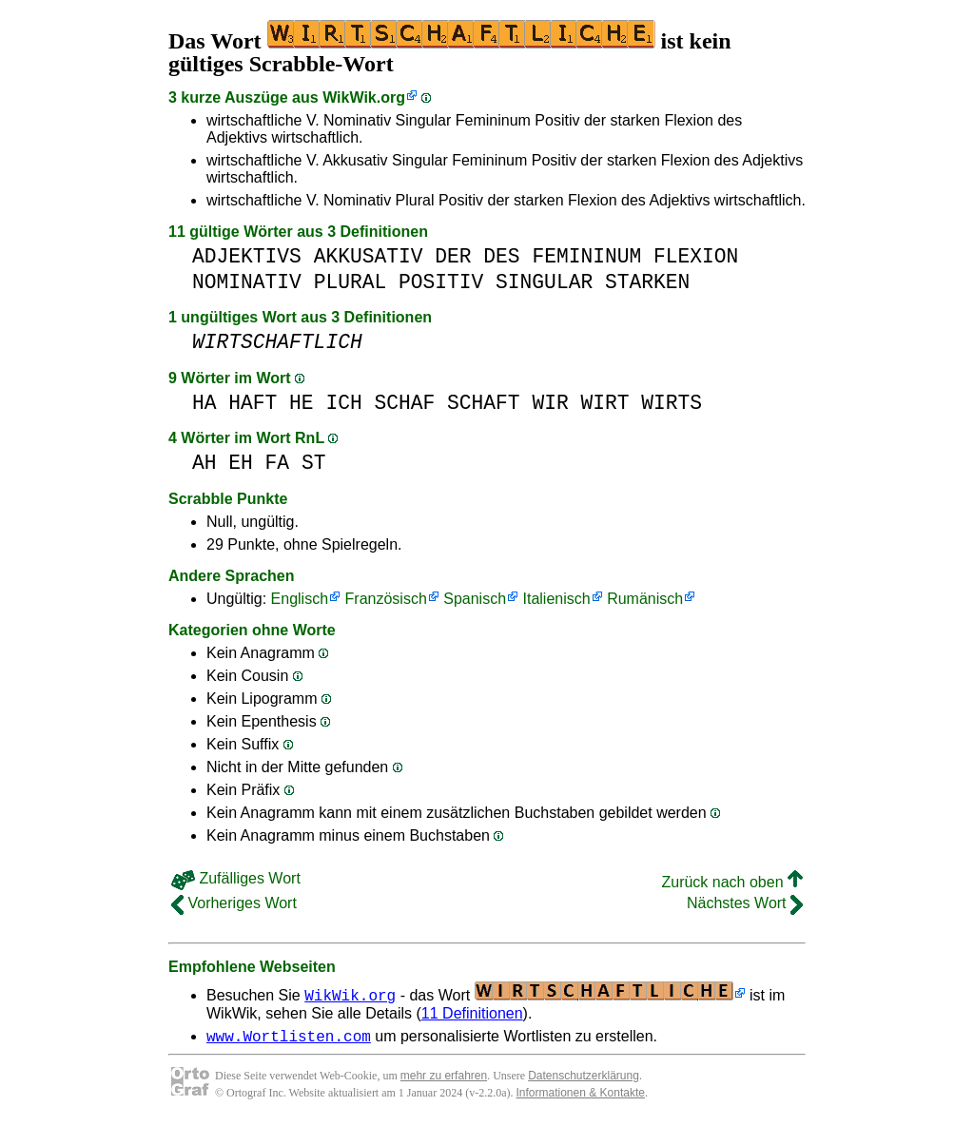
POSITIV (441, 282)
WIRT (604, 403)
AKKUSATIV (368, 256)
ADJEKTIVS (247, 256)
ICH (343, 403)
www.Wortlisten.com (288, 1038)
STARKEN (647, 282)
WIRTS (671, 403)
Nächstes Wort (745, 903)
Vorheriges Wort (234, 903)
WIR (550, 403)
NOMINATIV (247, 282)
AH (204, 462)
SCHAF (404, 403)
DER (453, 256)
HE (301, 403)
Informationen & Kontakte (580, 1095)
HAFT (252, 403)
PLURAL (350, 282)
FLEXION (695, 256)
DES (501, 256)
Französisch (386, 599)
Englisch (299, 599)
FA (277, 462)
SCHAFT (483, 403)
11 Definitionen (472, 1013)
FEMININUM (586, 256)
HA (204, 403)
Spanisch (474, 599)
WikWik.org (363, 97)
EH (240, 462)
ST (314, 462)
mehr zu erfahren (443, 1078)
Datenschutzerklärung (583, 1078)
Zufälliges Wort (236, 878)
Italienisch (557, 599)
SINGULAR (544, 282)
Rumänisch (645, 599)
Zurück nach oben (732, 882)
